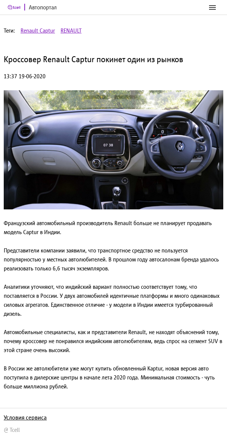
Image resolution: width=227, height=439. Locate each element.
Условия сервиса (25, 417)
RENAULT (71, 30)
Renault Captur (38, 30)
